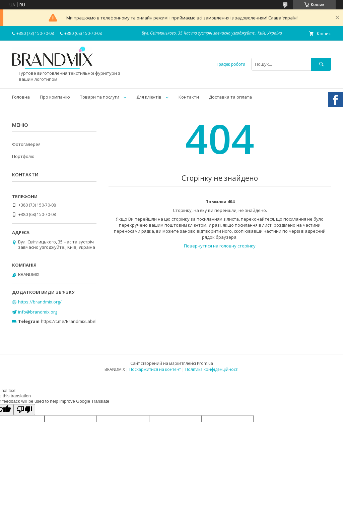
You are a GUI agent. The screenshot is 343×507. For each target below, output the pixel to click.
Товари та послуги (99, 97)
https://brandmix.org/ (40, 301)
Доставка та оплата (230, 97)
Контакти (189, 97)
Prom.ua (205, 363)
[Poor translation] (24, 409)
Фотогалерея (26, 144)
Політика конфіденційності (211, 369)
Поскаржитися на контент (155, 369)
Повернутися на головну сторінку (220, 246)
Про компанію (55, 97)
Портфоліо (23, 156)
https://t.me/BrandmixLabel (68, 321)
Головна (21, 97)
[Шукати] (321, 64)
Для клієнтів (148, 97)
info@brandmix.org (37, 312)
